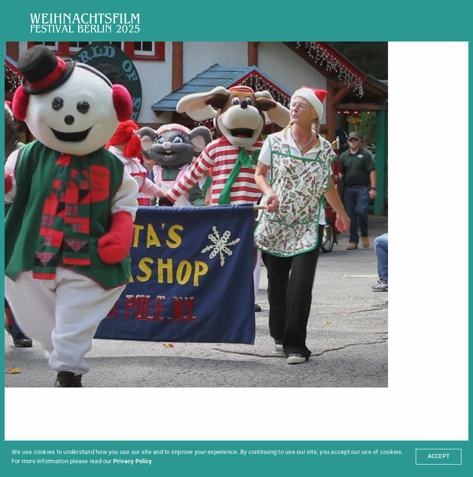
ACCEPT (438, 456)
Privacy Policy (132, 461)
